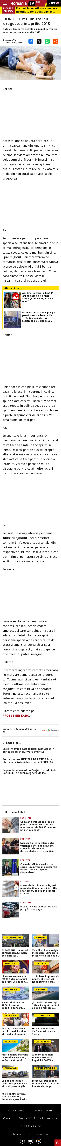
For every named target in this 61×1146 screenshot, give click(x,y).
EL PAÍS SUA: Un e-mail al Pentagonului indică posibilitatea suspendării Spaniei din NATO (15, 953)
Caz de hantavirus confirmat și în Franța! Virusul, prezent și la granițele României (14, 1083)
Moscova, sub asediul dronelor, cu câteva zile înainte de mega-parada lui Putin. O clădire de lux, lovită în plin (45, 1083)
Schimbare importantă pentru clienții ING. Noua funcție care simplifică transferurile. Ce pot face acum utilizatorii (45, 979)
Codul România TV (30, 1126)
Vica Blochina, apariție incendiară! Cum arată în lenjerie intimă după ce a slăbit (45, 953)
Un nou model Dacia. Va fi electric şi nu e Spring (44, 1031)
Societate (25, 817)
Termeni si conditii (43, 1110)
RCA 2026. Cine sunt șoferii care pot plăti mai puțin (38, 908)
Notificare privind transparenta (30, 1133)
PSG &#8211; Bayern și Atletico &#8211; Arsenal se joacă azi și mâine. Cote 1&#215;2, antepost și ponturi (15, 1097)
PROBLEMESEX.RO (15, 715)
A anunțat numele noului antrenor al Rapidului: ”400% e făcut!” (43, 1057)
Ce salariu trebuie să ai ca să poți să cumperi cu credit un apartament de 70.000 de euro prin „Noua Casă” (38, 826)
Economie (26, 881)
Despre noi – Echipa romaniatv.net (38, 1118)
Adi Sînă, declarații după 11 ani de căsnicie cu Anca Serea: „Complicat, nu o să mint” (37, 297)
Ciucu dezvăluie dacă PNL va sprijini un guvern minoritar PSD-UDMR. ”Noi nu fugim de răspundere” (39, 868)
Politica (25, 839)
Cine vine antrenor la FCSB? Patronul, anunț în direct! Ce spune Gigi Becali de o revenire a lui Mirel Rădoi (15, 979)
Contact (7, 1118)
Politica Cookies (16, 1110)
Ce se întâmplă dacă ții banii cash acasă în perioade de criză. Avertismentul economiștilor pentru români (28, 750)
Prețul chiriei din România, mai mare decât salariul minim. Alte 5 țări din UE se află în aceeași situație (38, 889)
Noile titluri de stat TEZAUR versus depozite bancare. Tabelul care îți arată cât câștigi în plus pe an (14, 1005)
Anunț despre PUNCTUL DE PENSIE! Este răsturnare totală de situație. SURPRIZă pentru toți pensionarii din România (27, 761)
